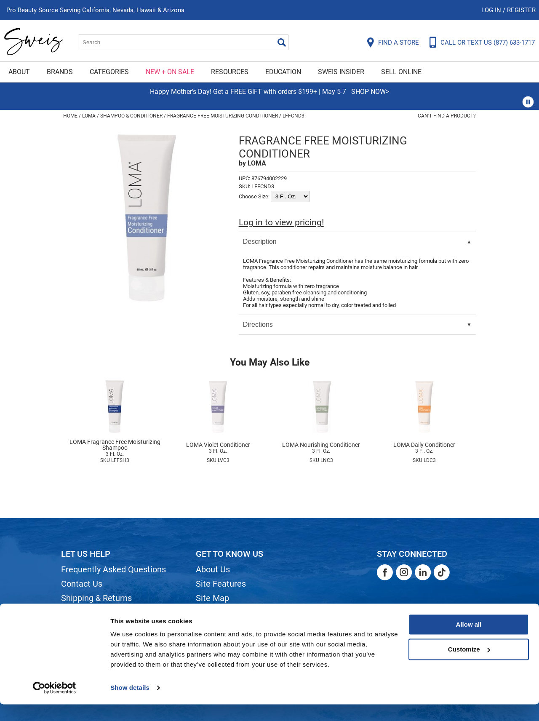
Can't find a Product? (447, 116)
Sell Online (401, 72)
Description (260, 241)
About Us (213, 569)
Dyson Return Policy (98, 612)
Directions (258, 324)
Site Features (221, 584)
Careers (210, 612)
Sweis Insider (341, 72)
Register (521, 10)
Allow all (469, 641)
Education (283, 72)
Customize (469, 665)
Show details (129, 704)
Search (282, 42)
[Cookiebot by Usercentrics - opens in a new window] (54, 704)
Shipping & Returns (96, 598)
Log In (492, 10)
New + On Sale (170, 72)
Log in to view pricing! (281, 222)
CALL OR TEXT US (487, 42)
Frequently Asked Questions (113, 569)
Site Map (212, 598)
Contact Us (81, 584)
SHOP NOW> (370, 92)
